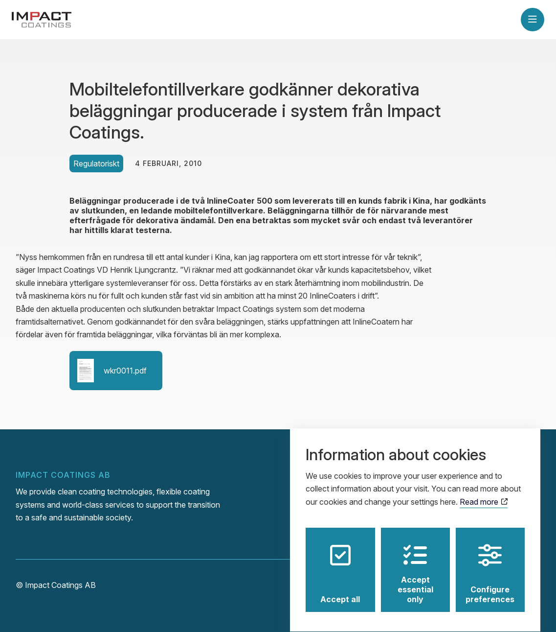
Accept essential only (415, 565)
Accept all (340, 565)
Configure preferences (490, 565)
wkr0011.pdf (112, 370)
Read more (483, 493)
